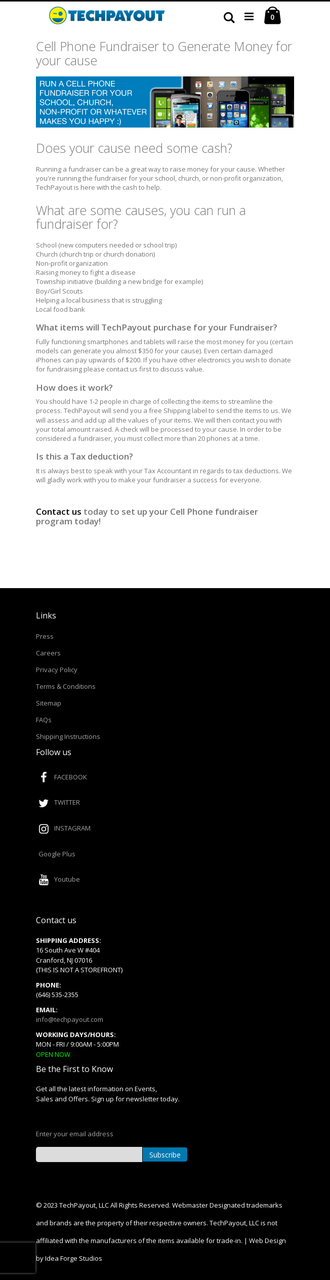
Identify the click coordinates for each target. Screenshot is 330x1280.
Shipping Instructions (68, 736)
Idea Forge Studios (73, 1258)
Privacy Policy (56, 669)
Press (45, 636)
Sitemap (48, 703)
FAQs (44, 719)
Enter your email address (74, 1133)
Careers (48, 652)
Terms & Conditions (66, 686)
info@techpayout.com (69, 1019)
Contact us (58, 511)
